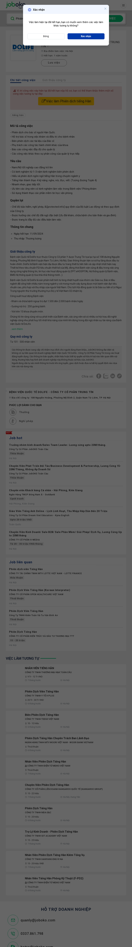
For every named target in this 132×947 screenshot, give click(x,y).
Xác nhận (86, 36)
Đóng (46, 36)
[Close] (105, 9)
